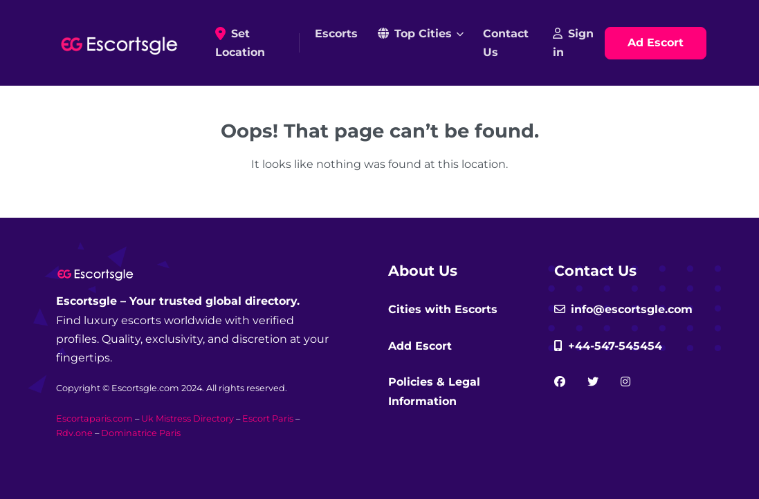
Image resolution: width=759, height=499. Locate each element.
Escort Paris (267, 418)
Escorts (336, 33)
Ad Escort (656, 42)
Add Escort (420, 345)
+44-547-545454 (608, 345)
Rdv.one (74, 433)
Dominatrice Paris (141, 433)
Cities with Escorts (442, 309)
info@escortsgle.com (623, 309)
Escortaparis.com (94, 418)
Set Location (254, 43)
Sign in (573, 43)
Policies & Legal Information (434, 391)
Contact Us (506, 43)
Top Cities (415, 33)
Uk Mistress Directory (187, 418)
